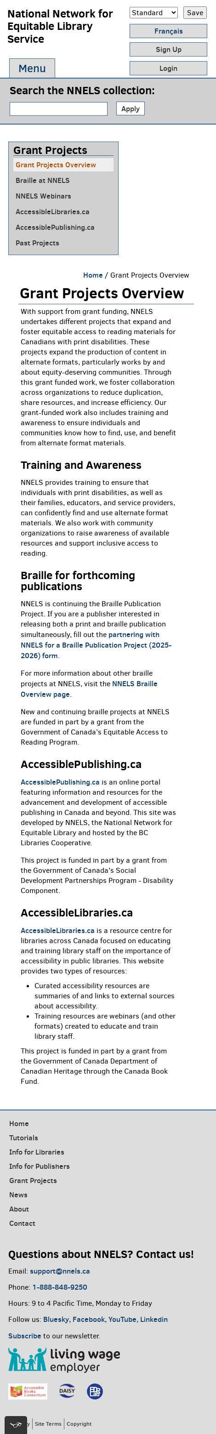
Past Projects (37, 243)
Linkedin (154, 1319)
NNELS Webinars (43, 196)
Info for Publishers (39, 1166)
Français (168, 31)
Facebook (89, 1319)
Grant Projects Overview (56, 164)
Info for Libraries (36, 1151)
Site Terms (48, 1424)
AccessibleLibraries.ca (53, 211)
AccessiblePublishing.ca (55, 227)
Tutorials (23, 1137)
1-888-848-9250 (59, 1287)
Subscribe (24, 1336)
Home (93, 275)
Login (168, 68)
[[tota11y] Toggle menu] (16, 1425)
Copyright (79, 1424)
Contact (22, 1223)
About (19, 1208)
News (18, 1194)
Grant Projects (33, 1180)
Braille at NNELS (43, 180)
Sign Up (169, 49)
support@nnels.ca (60, 1271)
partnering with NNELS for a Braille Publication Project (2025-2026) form (96, 644)
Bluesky (56, 1319)
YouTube (122, 1319)
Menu (32, 68)
